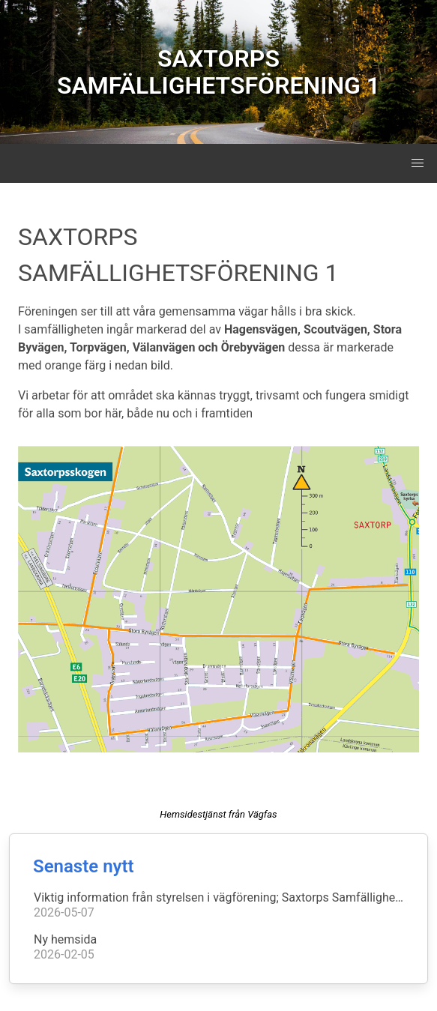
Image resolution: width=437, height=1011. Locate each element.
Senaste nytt (83, 866)
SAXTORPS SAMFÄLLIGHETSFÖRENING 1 (218, 72)
